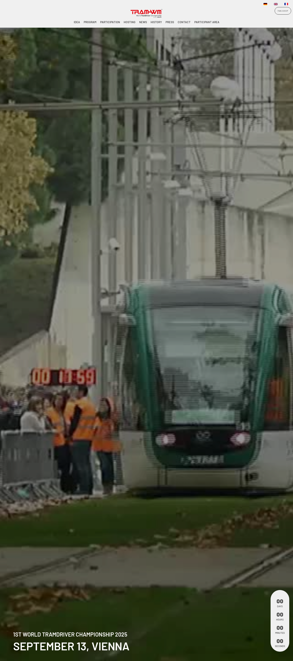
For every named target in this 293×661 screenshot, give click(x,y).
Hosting (129, 22)
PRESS (170, 22)
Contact (184, 22)
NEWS (143, 22)
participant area (206, 22)
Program (90, 22)
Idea (77, 22)
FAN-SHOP (283, 11)
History (156, 22)
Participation (110, 22)
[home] (12, 14)
